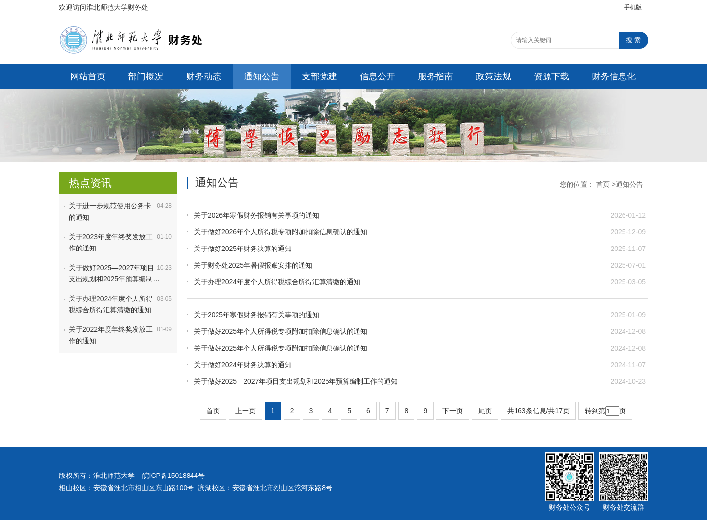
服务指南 (435, 76)
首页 (603, 184)
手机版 (633, 7)
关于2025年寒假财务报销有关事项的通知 (256, 315)
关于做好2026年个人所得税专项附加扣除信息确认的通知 (280, 232)
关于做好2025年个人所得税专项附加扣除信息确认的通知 (280, 331)
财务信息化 (614, 76)
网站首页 (88, 76)
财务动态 (203, 76)
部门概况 (145, 76)
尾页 (485, 411)
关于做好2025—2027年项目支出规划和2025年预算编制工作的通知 (296, 381)
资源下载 (551, 76)
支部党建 (319, 76)
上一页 (245, 411)
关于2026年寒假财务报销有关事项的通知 (256, 215)
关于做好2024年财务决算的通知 (243, 365)
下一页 (452, 411)
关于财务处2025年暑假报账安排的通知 (253, 265)
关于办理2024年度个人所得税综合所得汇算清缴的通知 (277, 282)
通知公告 (261, 76)
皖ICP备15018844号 (173, 475)
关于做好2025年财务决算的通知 (243, 248)
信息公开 (377, 76)
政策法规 (493, 76)
